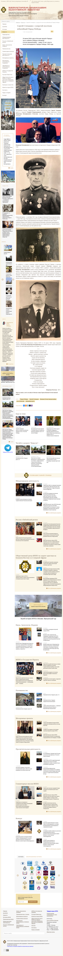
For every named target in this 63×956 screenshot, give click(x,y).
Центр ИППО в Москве (52, 920)
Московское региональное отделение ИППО (22, 922)
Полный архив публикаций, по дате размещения (52, 914)
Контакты (4, 90)
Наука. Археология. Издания (7, 45)
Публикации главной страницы (40, 475)
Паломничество (6, 48)
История (4, 29)
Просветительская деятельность (7, 54)
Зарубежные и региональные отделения (6, 67)
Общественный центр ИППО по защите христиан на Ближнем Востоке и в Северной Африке (8, 79)
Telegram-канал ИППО (8, 452)
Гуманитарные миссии (8, 51)
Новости (4, 32)
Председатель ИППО (8, 919)
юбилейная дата (30, 401)
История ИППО (7, 917)
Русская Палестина (7, 74)
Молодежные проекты (8, 58)
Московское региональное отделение (5, 62)
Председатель (6, 34)
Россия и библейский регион (7, 41)
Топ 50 (11, 441)
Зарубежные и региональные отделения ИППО (22, 926)
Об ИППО (4, 26)
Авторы (33, 925)
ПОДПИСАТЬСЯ (32, 901)
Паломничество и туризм (22, 914)
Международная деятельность (6, 37)
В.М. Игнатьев (20, 401)
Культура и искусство (7, 84)
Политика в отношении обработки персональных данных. (20, 946)
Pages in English (6, 92)
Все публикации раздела (54, 513)
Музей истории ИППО (7, 87)
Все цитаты (10, 364)
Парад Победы (24, 399)
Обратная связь (51, 932)
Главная (4, 24)
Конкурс (4, 95)
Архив (11, 168)
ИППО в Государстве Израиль (7, 71)
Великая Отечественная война (48, 399)
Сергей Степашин (34, 399)
